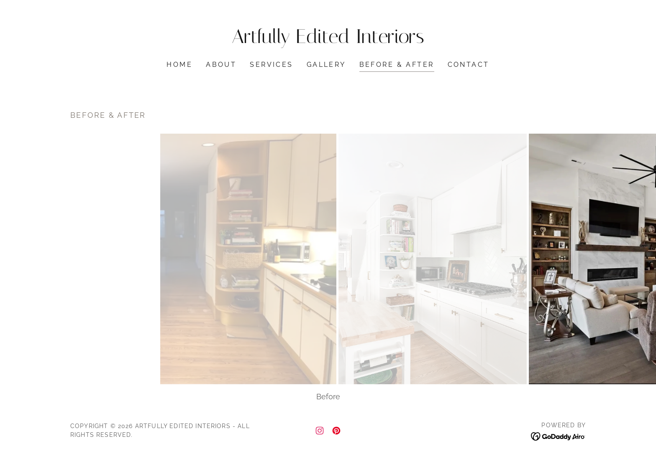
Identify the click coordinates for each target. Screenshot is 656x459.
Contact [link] (468, 64)
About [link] (221, 64)
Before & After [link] (396, 64)
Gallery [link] (326, 64)
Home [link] (179, 64)
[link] (328, 40)
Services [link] (271, 64)
